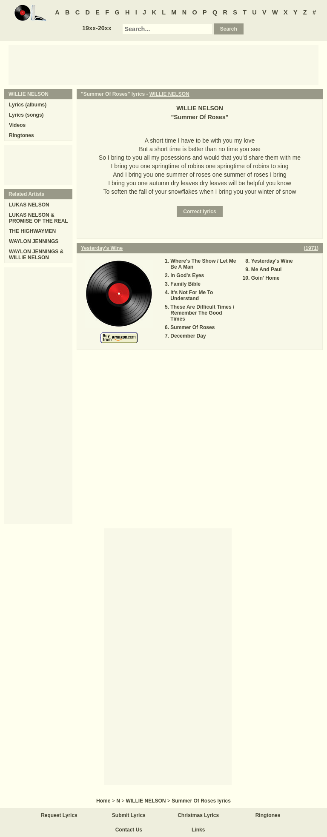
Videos (17, 125)
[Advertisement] (163, 64)
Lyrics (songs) (26, 115)
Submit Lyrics (129, 815)
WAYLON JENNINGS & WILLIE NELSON (36, 255)
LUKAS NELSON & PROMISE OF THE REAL (38, 218)
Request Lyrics (59, 815)
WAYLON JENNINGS (33, 241)
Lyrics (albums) (27, 105)
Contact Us (128, 830)
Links (198, 830)
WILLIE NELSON (169, 94)
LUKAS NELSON (29, 205)
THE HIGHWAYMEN (32, 231)
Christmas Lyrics (198, 815)
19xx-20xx (97, 28)
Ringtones (21, 135)
